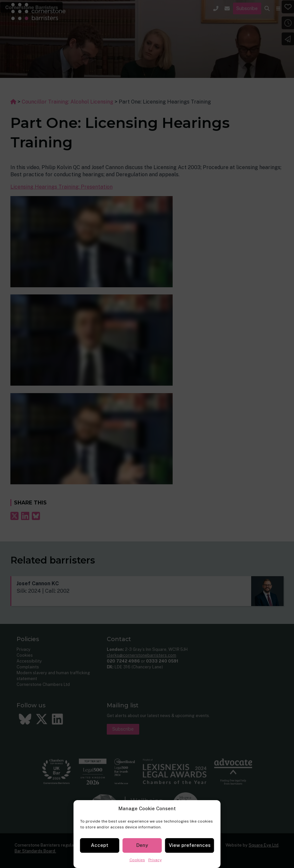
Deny (142, 845)
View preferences (190, 845)
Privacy (155, 860)
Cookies (137, 860)
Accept (99, 845)
